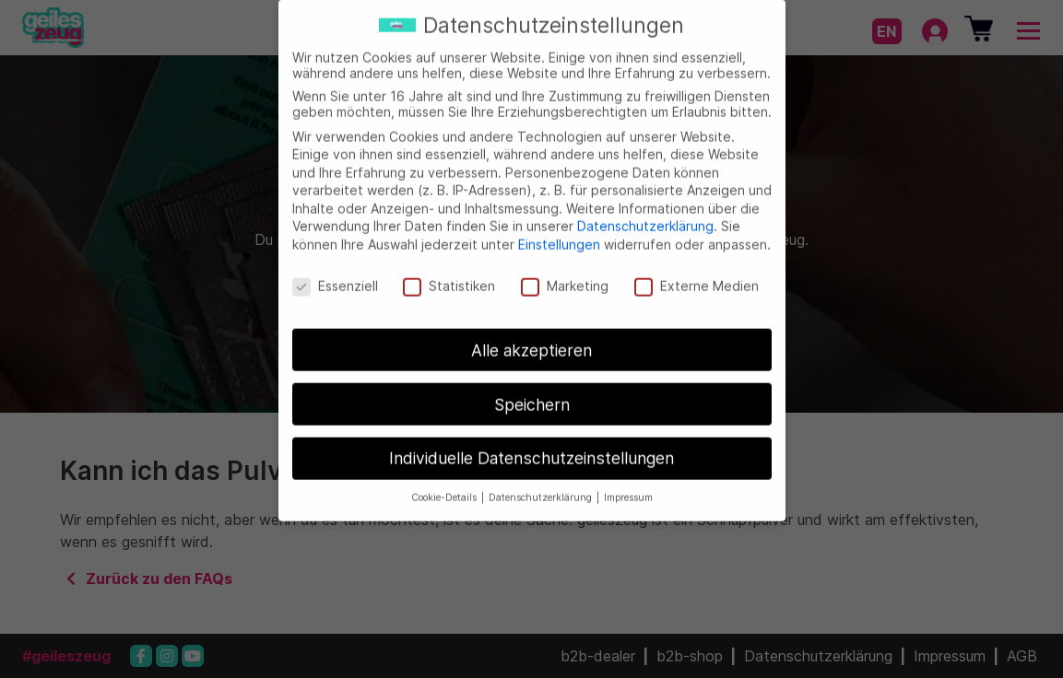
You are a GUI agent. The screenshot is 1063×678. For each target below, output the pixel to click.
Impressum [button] (628, 486)
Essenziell (335, 273)
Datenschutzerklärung (645, 214)
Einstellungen (559, 232)
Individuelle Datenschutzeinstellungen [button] (531, 446)
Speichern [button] (532, 392)
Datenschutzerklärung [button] (542, 486)
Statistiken (449, 273)
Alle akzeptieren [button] (531, 337)
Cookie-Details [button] (445, 486)
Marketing (564, 273)
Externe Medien (696, 273)
